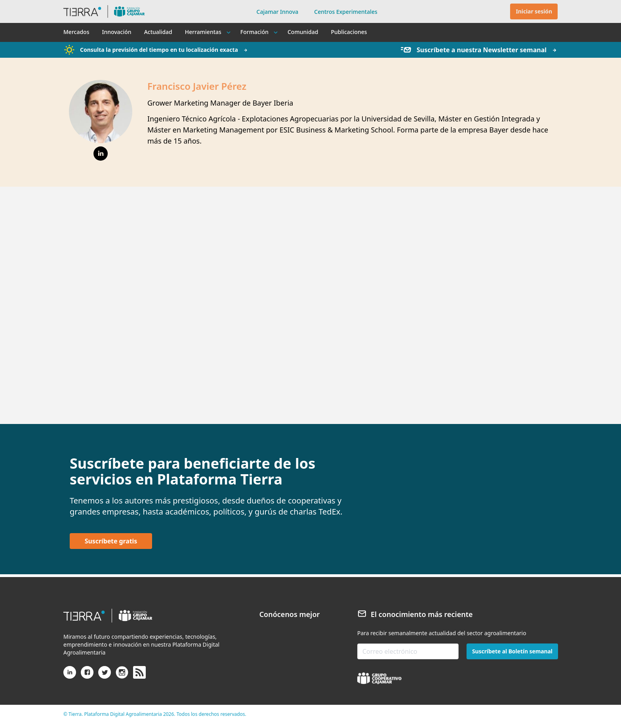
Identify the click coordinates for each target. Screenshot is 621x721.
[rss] (139, 672)
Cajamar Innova (278, 11)
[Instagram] (122, 675)
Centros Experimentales (345, 11)
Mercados (76, 32)
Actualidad (158, 32)
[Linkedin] (69, 675)
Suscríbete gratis (111, 541)
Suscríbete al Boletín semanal (512, 651)
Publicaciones (349, 32)
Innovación (116, 32)
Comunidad (303, 32)
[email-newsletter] (408, 651)
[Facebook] (87, 675)
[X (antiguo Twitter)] (104, 675)
